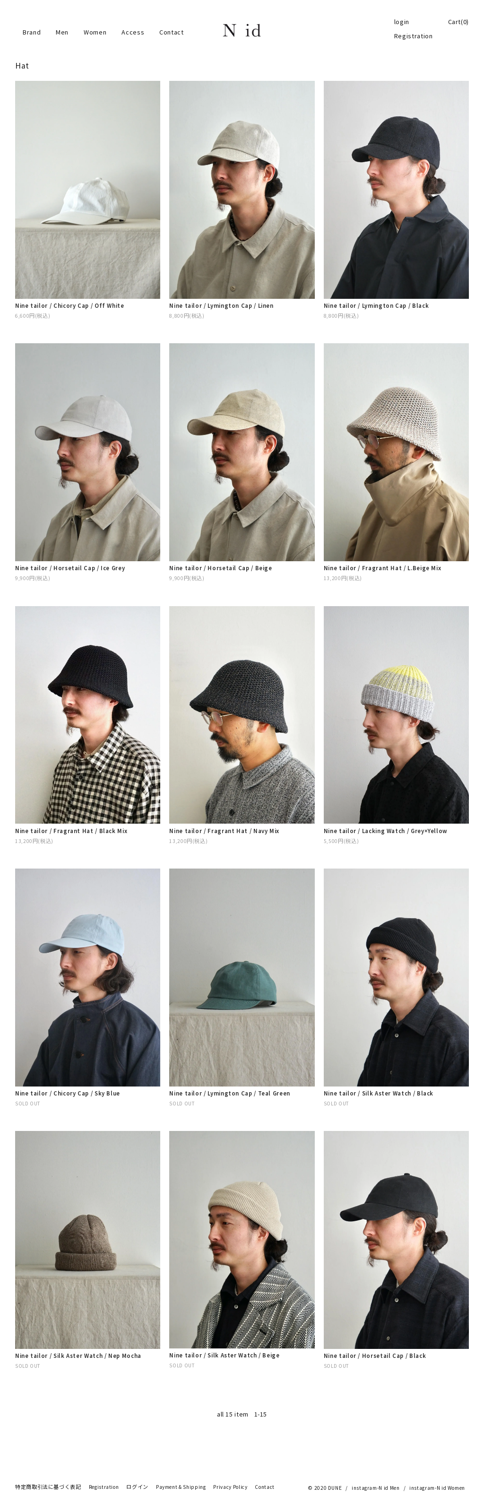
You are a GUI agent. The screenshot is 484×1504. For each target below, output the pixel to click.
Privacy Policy (230, 1487)
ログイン (137, 1487)
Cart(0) (458, 21)
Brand (32, 32)
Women (95, 32)
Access (132, 32)
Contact (171, 32)
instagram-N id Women (437, 1488)
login (401, 21)
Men (62, 32)
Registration (413, 36)
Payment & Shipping (181, 1487)
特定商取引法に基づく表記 (48, 1487)
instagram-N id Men (376, 1488)
